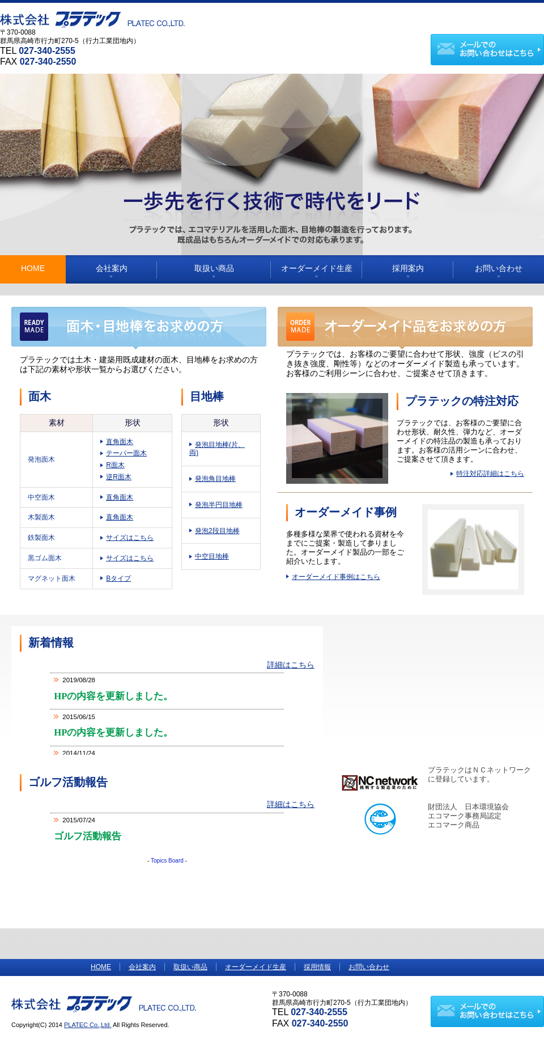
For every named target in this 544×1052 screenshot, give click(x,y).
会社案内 (112, 268)
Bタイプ (118, 578)
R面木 (115, 465)
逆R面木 (118, 477)
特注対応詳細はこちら (490, 474)
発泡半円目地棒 (219, 505)
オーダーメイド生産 (316, 268)
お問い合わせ (498, 268)
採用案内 (408, 268)
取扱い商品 (214, 268)
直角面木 (119, 442)
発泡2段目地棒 (217, 531)
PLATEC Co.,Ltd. (88, 1024)
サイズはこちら (130, 538)
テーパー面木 (126, 453)
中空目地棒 (212, 556)
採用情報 (317, 967)
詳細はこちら (290, 664)
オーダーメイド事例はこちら (336, 577)
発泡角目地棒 (215, 479)
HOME (33, 268)
